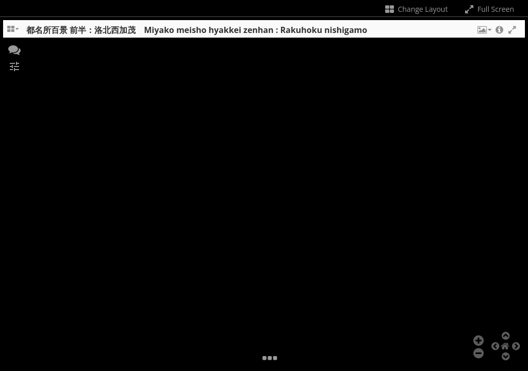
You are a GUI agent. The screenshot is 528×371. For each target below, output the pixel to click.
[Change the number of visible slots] (13, 32)
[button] (483, 32)
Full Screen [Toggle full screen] (488, 9)
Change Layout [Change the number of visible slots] (416, 9)
